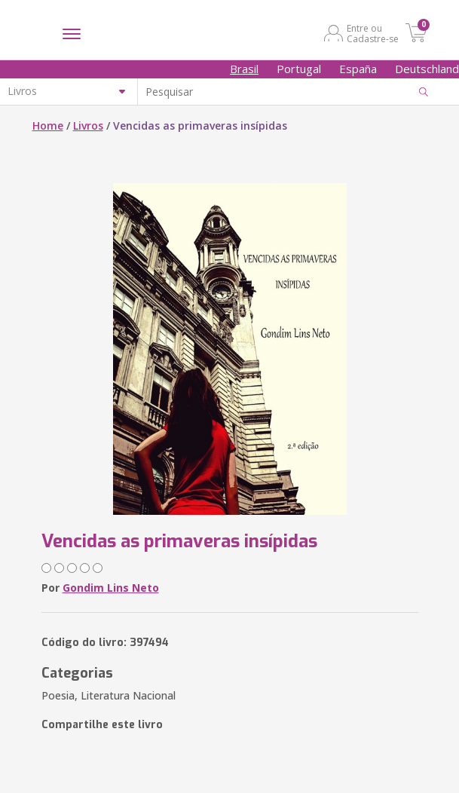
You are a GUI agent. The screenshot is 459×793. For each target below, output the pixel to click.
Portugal (299, 68)
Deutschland (427, 68)
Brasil (244, 68)
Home (47, 125)
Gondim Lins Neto (111, 587)
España (358, 68)
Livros (88, 125)
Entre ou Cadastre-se (373, 33)
